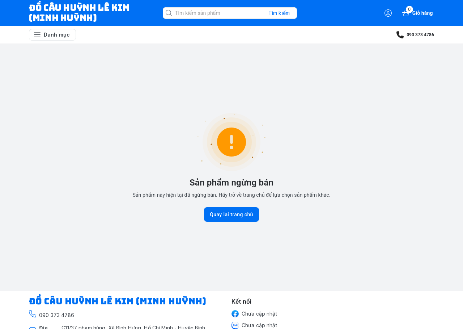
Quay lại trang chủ (231, 214)
